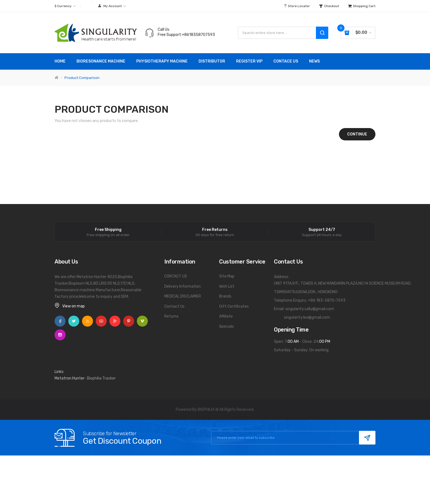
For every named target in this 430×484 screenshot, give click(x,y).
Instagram (60, 334)
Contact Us (174, 306)
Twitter (73, 321)
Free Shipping (108, 230)
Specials (226, 326)
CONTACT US (175, 276)
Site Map (226, 276)
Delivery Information (182, 286)
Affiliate (226, 316)
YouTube (101, 321)
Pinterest (128, 321)
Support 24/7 (322, 230)
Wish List (226, 286)
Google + (114, 321)
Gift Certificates (234, 306)
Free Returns (215, 230)
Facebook (60, 321)
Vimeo (142, 321)
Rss (87, 321)
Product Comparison (82, 78)
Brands (225, 296)
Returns (171, 316)
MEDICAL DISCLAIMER (182, 296)
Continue (357, 134)
